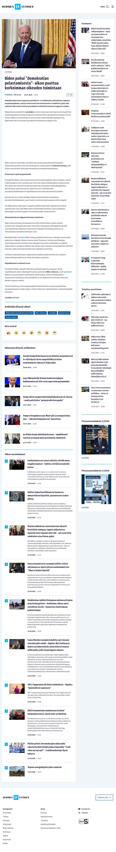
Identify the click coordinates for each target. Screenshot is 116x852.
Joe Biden (52, 313)
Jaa (69, 95)
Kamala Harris (64, 313)
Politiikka (9, 95)
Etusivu (44, 812)
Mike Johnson (41, 313)
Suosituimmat (46, 816)
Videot (5, 835)
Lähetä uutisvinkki (48, 824)
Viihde (5, 843)
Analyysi (6, 820)
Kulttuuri (6, 832)
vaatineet (67, 272)
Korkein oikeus (11, 317)
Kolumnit (7, 839)
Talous (5, 816)
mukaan (21, 237)
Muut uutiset (8, 828)
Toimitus (44, 820)
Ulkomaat (17, 95)
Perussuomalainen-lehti (51, 828)
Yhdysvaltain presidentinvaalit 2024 (19, 313)
